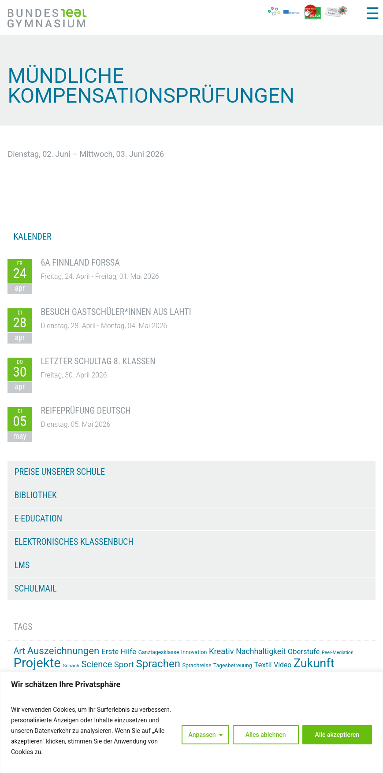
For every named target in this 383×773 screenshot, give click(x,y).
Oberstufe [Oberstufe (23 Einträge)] (304, 651)
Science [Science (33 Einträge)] (97, 664)
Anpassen (202, 734)
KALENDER (32, 236)
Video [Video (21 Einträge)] (282, 665)
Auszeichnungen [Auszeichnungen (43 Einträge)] (63, 650)
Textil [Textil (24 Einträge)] (263, 664)
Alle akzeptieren (337, 734)
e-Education (38, 518)
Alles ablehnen (265, 734)
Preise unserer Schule (59, 471)
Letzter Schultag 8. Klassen (98, 361)
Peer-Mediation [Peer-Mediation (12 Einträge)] (337, 652)
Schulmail (35, 588)
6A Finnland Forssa (80, 262)
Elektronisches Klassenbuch (73, 541)
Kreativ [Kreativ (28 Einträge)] (221, 651)
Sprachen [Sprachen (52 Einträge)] (158, 664)
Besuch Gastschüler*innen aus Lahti (116, 312)
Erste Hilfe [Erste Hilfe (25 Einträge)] (118, 651)
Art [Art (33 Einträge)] (19, 651)
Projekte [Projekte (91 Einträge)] (36, 662)
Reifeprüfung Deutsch (85, 410)
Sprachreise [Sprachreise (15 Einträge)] (196, 665)
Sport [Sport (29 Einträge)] (124, 664)
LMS (22, 565)
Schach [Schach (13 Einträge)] (71, 665)
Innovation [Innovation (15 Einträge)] (194, 652)
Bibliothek (35, 495)
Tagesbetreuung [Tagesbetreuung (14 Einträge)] (232, 665)
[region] (191, 722)
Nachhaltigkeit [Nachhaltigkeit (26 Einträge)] (261, 651)
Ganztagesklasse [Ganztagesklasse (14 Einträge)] (158, 652)
